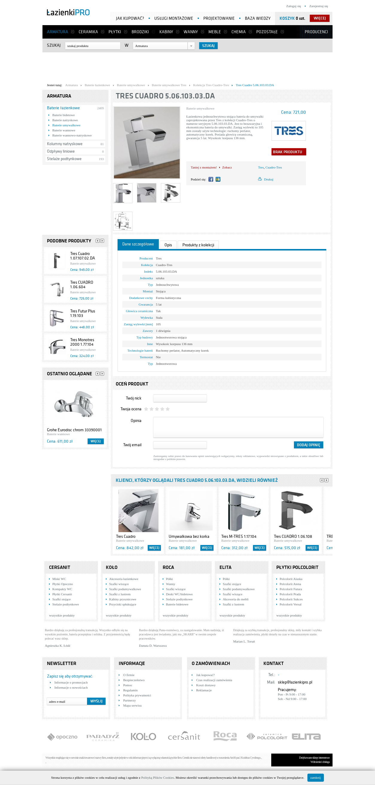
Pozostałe (267, 32)
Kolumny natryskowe (65, 144)
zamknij (315, 777)
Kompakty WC (62, 589)
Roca (168, 567)
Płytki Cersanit (62, 594)
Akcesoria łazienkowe (123, 579)
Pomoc (127, 685)
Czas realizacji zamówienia (214, 680)
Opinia (136, 420)
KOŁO (112, 567)
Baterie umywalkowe (66, 125)
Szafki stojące (61, 599)
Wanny (191, 32)
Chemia (238, 32)
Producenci (316, 32)
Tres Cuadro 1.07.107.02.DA (82, 255)
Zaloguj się (293, 6)
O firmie (129, 675)
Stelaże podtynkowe (64, 159)
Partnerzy (129, 700)
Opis (168, 245)
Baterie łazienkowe (63, 108)
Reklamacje (204, 690)
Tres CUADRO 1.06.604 (81, 284)
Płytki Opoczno (62, 584)
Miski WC (59, 579)
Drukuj (268, 179)
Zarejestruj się (318, 6)
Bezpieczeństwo (133, 680)
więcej (320, 18)
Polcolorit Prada (290, 594)
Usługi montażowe (173, 18)
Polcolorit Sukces (291, 599)
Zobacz (227, 167)
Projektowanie (219, 18)
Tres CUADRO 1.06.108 (293, 536)
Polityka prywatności (137, 695)
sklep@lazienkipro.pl (295, 682)
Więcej (96, 441)
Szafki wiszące (119, 584)
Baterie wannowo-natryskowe (72, 135)
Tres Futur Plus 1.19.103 (82, 313)
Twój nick (133, 398)
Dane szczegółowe (138, 244)
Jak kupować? (130, 18)
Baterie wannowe (63, 130)
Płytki (115, 32)
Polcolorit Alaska (291, 579)
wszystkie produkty (62, 615)
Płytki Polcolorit (297, 567)
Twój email (132, 445)
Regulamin (130, 690)
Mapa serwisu (132, 705)
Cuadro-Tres (274, 167)
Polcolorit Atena (290, 584)
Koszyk (287, 18)
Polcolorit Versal (290, 604)
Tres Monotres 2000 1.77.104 (82, 342)
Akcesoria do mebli (236, 599)
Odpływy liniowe (61, 151)
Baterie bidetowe (63, 115)
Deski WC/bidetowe (179, 594)
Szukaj (54, 45)
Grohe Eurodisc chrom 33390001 (74, 430)
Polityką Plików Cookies (157, 777)
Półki (169, 579)
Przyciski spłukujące (122, 604)
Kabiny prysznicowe (122, 599)
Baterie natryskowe (65, 120)
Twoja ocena (131, 409)
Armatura (57, 32)
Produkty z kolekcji (198, 245)
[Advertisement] (187, 66)
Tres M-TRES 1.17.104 (239, 536)
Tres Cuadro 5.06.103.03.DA (165, 96)
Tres (261, 167)
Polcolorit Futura (291, 589)
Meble (214, 32)
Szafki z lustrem (119, 594)
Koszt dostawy (206, 685)
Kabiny (166, 32)
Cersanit (59, 567)
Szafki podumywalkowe (125, 589)
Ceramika (88, 32)
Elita (225, 567)
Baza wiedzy (258, 18)
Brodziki (140, 32)
